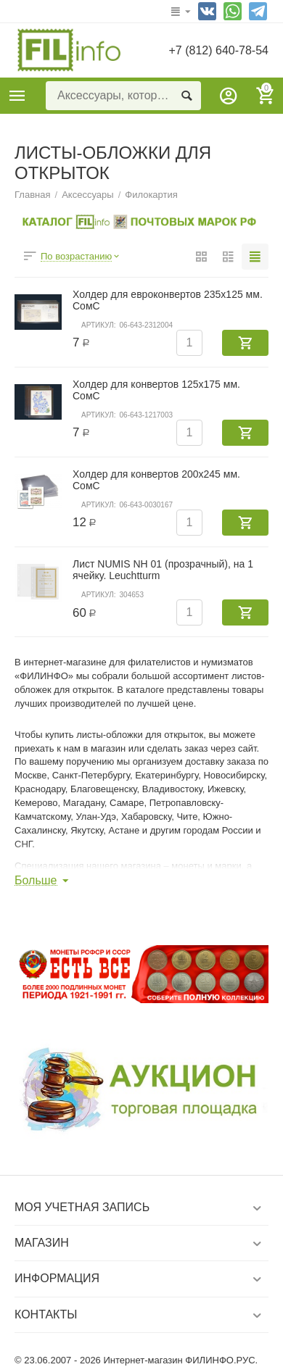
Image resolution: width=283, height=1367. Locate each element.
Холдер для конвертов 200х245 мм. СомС (156, 479)
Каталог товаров (17, 96)
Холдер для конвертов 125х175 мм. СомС (156, 390)
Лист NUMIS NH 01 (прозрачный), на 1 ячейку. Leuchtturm (163, 569)
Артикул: (98, 325)
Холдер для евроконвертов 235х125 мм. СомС (168, 300)
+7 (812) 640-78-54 (218, 50)
